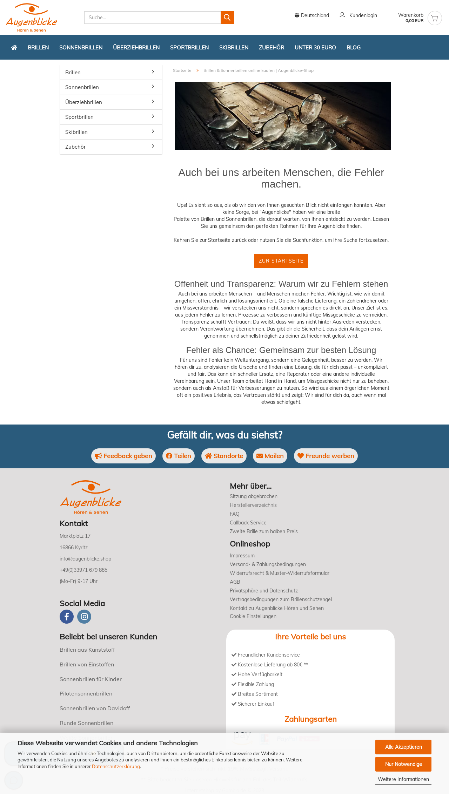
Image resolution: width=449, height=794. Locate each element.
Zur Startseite (281, 261)
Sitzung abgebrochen (253, 496)
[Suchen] (227, 17)
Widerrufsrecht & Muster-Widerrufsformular (279, 573)
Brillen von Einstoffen (87, 664)
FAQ (235, 514)
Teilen (178, 456)
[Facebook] (67, 617)
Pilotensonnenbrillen (86, 693)
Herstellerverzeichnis (253, 505)
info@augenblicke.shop (85, 559)
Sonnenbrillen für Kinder (91, 679)
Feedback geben (123, 456)
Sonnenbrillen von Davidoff (95, 708)
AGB (235, 582)
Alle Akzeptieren (403, 747)
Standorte (224, 456)
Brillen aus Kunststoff (87, 649)
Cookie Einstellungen (253, 616)
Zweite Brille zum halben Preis (264, 531)
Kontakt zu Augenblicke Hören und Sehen (277, 608)
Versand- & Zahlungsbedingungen (268, 564)
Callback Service (248, 523)
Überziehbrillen (136, 47)
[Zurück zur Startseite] (14, 47)
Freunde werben (325, 456)
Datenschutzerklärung (116, 766)
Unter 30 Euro (315, 47)
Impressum (242, 555)
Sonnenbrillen (80, 47)
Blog (354, 47)
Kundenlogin (358, 15)
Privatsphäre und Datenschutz (264, 591)
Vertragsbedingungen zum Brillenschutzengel (281, 599)
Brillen (38, 47)
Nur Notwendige (403, 764)
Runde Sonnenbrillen (86, 722)
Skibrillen (233, 47)
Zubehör (271, 47)
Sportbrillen (189, 47)
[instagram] (84, 617)
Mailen (270, 456)
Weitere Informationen (403, 779)
